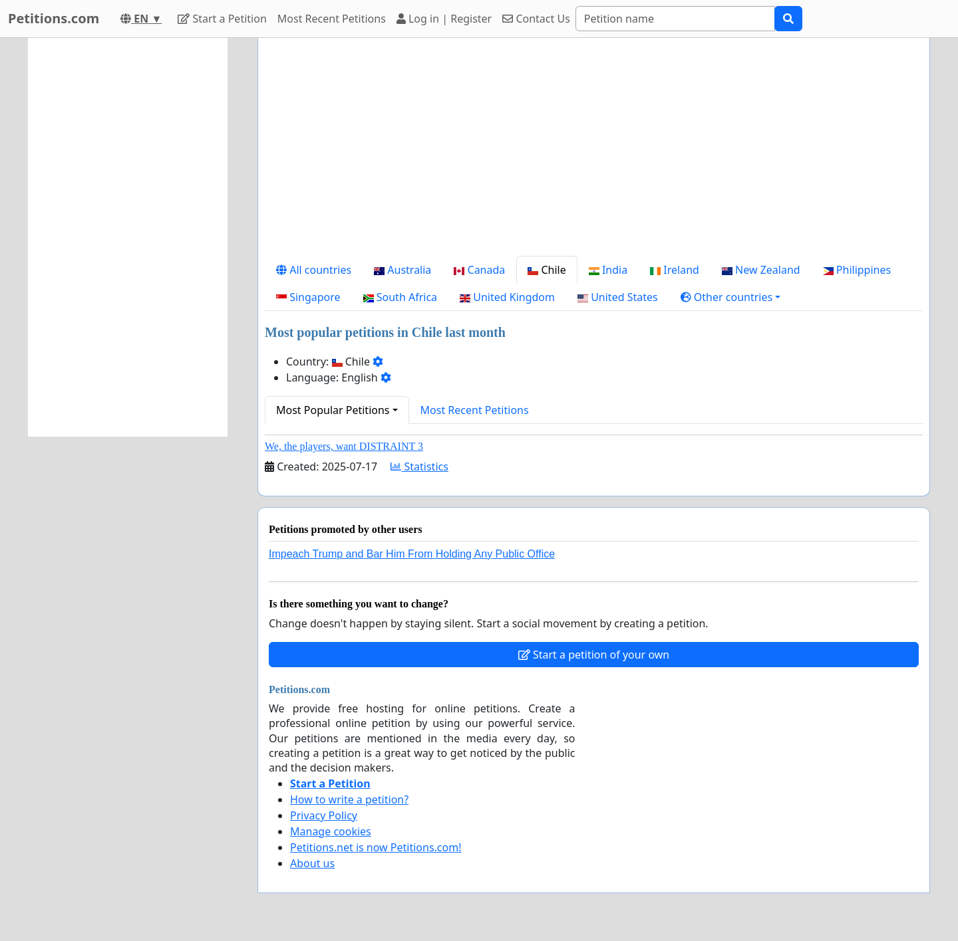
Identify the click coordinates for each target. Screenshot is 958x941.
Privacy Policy (323, 815)
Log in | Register (444, 18)
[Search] (675, 18)
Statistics (419, 466)
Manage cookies (330, 831)
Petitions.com (53, 18)
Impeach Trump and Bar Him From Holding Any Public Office (412, 554)
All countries (313, 269)
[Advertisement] (593, 152)
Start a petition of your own (593, 654)
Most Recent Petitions (331, 18)
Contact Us (536, 18)
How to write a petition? (349, 799)
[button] (730, 297)
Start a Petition (222, 18)
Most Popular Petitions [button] (333, 410)
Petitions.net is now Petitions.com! (375, 847)
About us (312, 863)
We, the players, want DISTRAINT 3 (344, 446)
